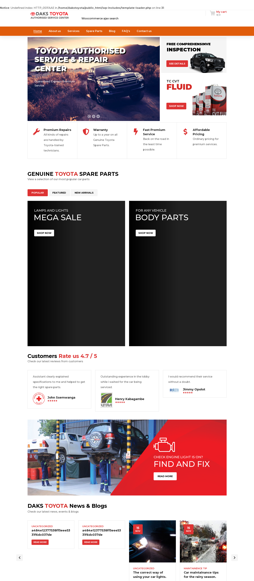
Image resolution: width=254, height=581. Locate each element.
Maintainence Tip (195, 568)
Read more (40, 542)
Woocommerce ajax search (99, 18)
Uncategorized (42, 526)
